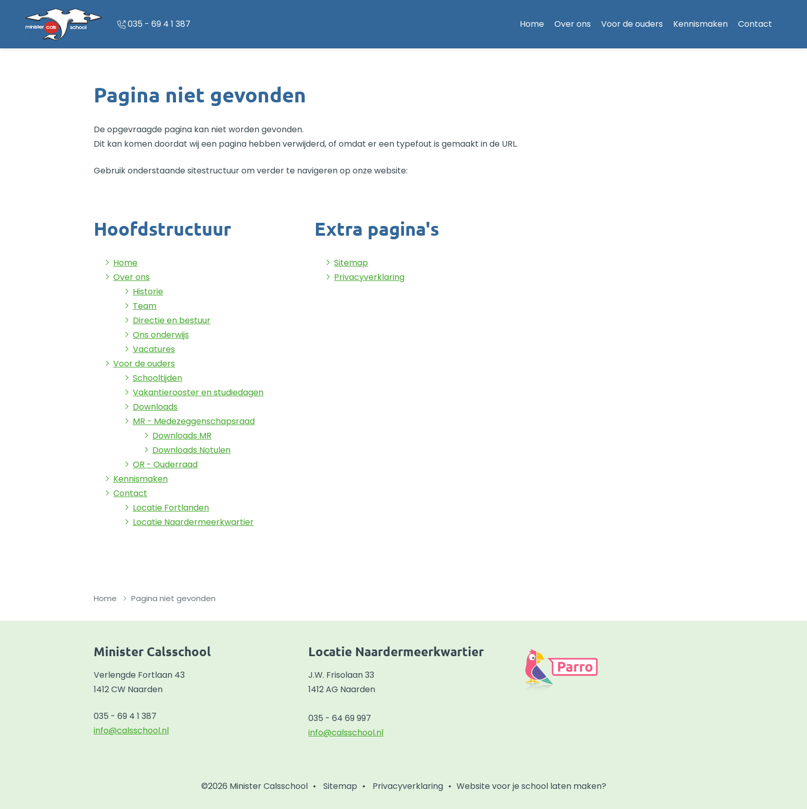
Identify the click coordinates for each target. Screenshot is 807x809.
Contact (755, 24)
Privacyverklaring (369, 277)
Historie (148, 291)
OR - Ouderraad (165, 464)
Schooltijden (157, 378)
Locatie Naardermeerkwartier (193, 522)
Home (532, 24)
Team (144, 306)
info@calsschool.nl (131, 730)
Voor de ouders (632, 24)
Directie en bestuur (171, 320)
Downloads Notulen (191, 450)
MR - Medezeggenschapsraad (194, 421)
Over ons (572, 24)
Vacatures (154, 349)
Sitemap (351, 263)
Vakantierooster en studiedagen (198, 392)
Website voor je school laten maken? (531, 786)
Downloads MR (182, 436)
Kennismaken (700, 24)
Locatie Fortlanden (171, 508)
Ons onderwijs (161, 335)
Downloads (155, 407)
